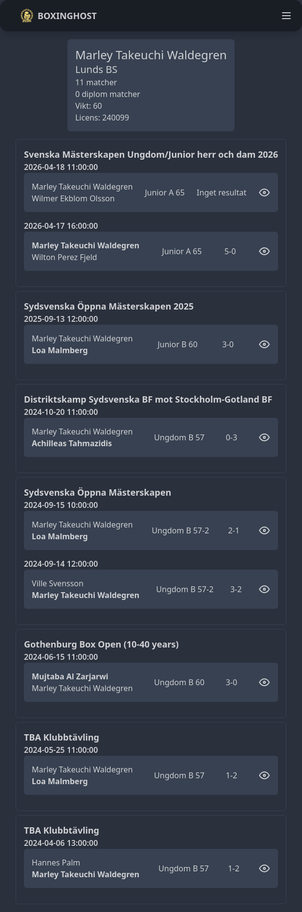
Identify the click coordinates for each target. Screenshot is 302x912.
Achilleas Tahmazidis (72, 443)
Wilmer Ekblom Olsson (73, 198)
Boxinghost (58, 16)
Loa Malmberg (60, 350)
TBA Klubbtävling (61, 737)
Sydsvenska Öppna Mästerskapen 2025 (109, 306)
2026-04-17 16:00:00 (61, 225)
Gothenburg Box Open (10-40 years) (101, 644)
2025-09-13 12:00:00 (61, 318)
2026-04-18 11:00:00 (61, 167)
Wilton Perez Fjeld (64, 257)
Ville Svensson (58, 583)
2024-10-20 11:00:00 (61, 412)
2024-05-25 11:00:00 (61, 749)
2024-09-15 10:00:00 (61, 505)
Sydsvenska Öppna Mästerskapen (97, 492)
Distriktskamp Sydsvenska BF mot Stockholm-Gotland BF (148, 399)
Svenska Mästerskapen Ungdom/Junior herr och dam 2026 (151, 154)
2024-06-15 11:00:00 (61, 656)
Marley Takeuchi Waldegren (82, 186)
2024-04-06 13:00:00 (61, 843)
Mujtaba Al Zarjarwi (70, 676)
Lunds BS (96, 69)
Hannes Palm (56, 862)
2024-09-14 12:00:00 (61, 563)
